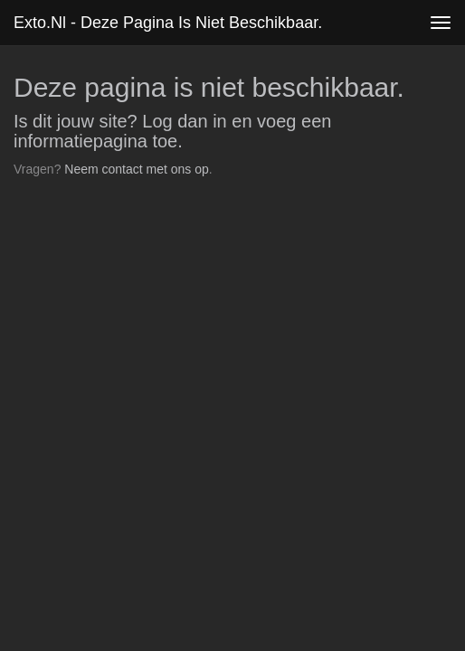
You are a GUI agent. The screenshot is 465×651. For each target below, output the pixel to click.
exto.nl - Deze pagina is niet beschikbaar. (168, 23)
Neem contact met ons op (136, 169)
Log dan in (184, 121)
